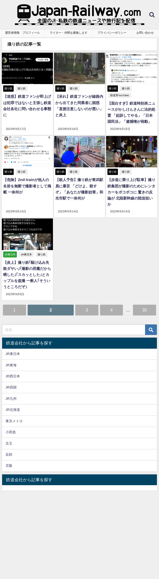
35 (144, 310)
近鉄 (9, 454)
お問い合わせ (145, 32)
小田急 (11, 432)
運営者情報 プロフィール (22, 32)
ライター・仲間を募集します (68, 32)
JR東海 (11, 365)
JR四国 (11, 387)
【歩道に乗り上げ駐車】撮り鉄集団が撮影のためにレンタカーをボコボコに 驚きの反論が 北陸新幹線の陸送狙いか (131, 192)
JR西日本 (13, 376)
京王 (9, 443)
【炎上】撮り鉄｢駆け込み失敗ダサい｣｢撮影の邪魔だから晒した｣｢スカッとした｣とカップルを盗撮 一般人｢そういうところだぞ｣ (27, 275)
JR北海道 (13, 409)
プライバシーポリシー (111, 32)
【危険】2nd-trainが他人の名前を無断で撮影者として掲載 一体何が (27, 186)
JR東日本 (26, 254)
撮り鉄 (22, 88)
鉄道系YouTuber (119, 95)
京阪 (9, 465)
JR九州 (11, 398)
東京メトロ (14, 420)
